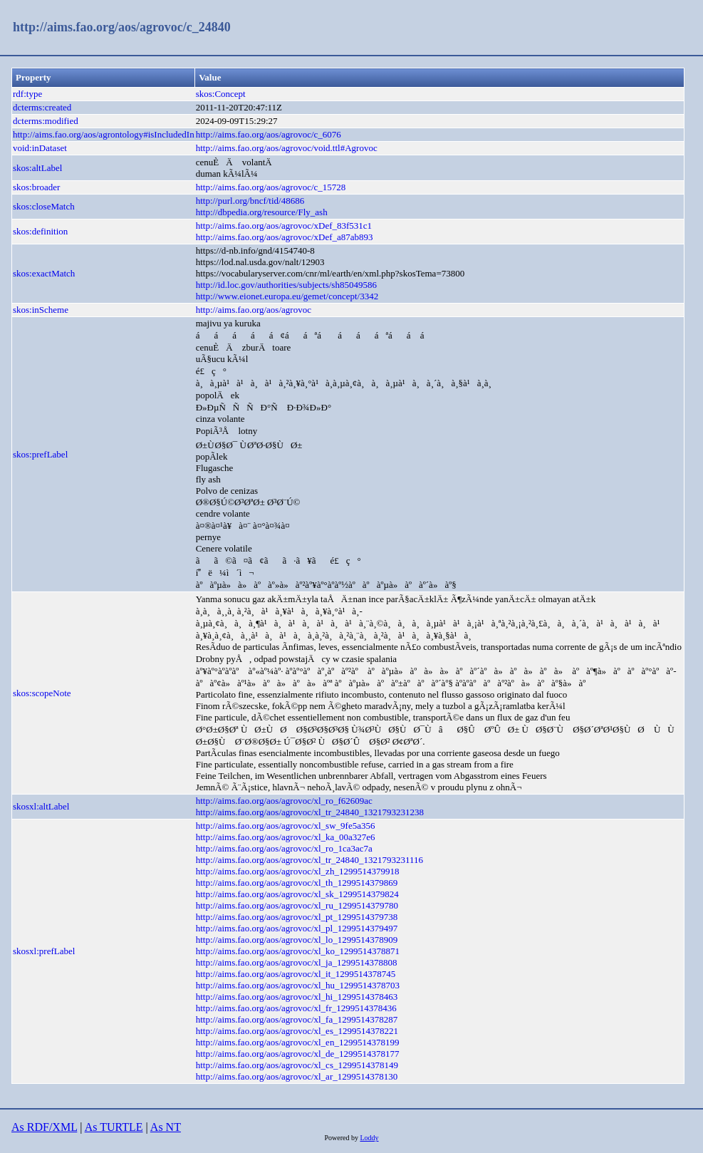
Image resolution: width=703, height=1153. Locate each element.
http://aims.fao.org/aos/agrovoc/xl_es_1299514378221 (297, 1030)
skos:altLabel (37, 167)
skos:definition (40, 231)
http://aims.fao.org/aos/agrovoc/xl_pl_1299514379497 (297, 928)
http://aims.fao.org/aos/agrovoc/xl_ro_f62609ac (284, 800)
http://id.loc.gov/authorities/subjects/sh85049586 (286, 284)
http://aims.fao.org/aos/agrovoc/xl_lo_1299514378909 (297, 939)
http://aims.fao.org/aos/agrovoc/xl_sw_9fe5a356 (285, 825)
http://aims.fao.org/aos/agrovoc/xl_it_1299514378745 (296, 973)
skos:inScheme (40, 309)
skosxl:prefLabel (44, 951)
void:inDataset (40, 148)
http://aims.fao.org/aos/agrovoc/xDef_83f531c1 (284, 225)
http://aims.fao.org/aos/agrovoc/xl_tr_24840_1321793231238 (310, 812)
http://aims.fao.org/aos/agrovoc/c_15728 (271, 187)
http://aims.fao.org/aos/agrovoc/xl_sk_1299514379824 (297, 894)
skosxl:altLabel (41, 806)
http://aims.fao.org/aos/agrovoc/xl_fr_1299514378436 (296, 1008)
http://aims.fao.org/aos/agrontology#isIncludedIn (103, 134)
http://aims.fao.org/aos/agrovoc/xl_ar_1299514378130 (297, 1076)
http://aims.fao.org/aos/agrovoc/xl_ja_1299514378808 (296, 962)
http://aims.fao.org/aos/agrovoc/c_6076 (268, 134)
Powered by (342, 1138)
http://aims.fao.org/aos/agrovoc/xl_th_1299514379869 (297, 882)
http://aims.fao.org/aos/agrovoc (253, 309)
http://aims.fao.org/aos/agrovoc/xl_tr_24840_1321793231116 (309, 859)
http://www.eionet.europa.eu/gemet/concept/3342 (287, 296)
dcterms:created (42, 107)
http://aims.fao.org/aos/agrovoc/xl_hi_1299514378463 (297, 996)
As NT (165, 1127)
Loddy (369, 1138)
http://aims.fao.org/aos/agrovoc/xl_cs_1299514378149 (297, 1065)
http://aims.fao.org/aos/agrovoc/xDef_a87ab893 (284, 237)
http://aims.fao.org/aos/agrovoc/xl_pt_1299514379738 (297, 916)
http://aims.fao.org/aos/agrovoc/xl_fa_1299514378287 (297, 1019)
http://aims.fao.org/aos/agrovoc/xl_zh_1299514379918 (298, 871)
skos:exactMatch (44, 273)
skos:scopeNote (42, 693)
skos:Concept (221, 93)
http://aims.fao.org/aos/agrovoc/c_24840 (122, 27)
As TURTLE (114, 1127)
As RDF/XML (44, 1127)
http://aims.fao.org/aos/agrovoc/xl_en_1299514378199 (298, 1042)
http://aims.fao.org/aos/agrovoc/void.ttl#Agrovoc (286, 148)
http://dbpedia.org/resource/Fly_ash (262, 212)
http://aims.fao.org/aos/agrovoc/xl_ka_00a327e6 (285, 837)
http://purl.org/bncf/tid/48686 (250, 200)
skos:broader (36, 187)
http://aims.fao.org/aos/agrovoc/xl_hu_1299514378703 (298, 985)
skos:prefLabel (40, 454)
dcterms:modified (45, 120)
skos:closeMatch (44, 206)
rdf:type (27, 93)
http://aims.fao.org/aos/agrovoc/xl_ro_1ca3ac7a (284, 848)
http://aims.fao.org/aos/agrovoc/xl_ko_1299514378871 (298, 951)
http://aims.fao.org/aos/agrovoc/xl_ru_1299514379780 (297, 905)
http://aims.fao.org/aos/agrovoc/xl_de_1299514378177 (298, 1053)
